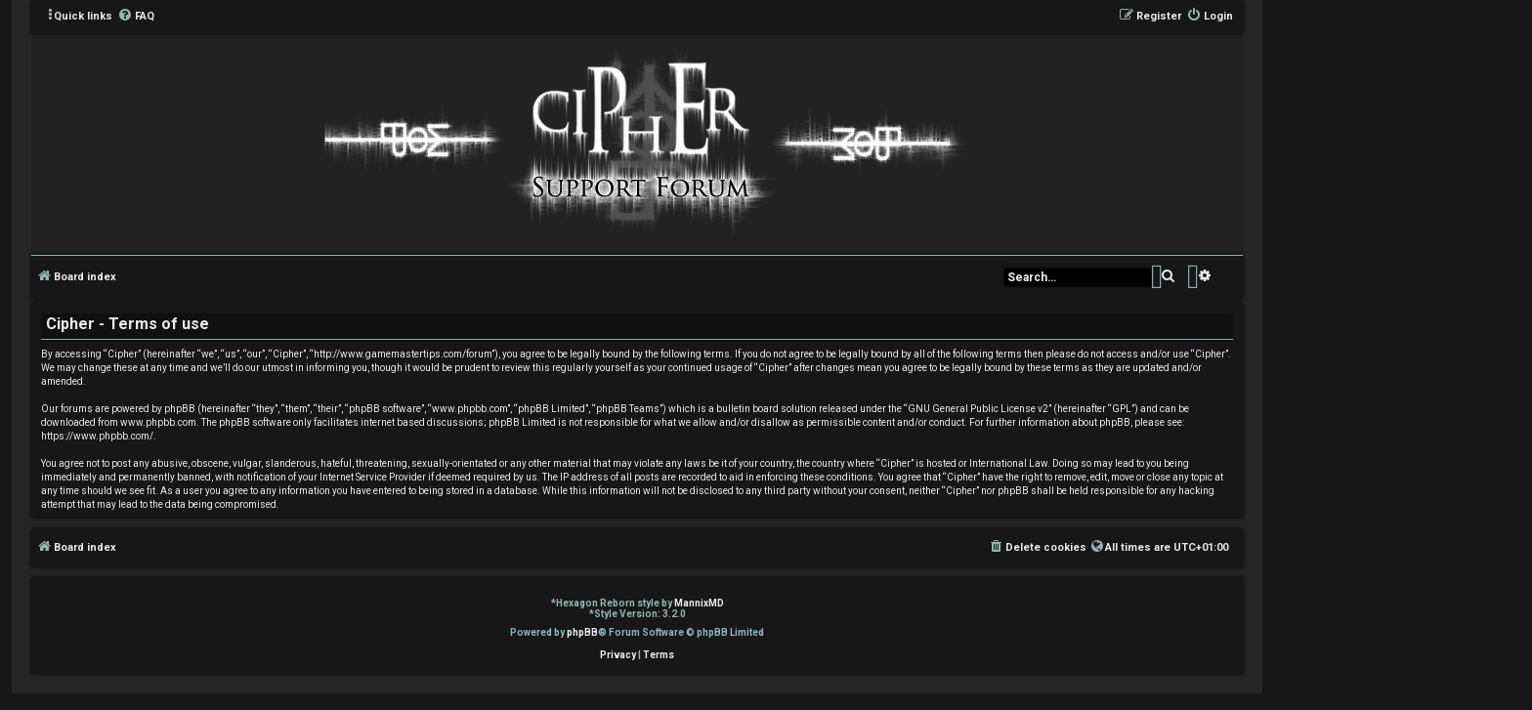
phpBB (582, 632)
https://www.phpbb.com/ (97, 436)
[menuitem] (135, 16)
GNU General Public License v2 (978, 408)
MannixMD (699, 603)
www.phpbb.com (158, 422)
